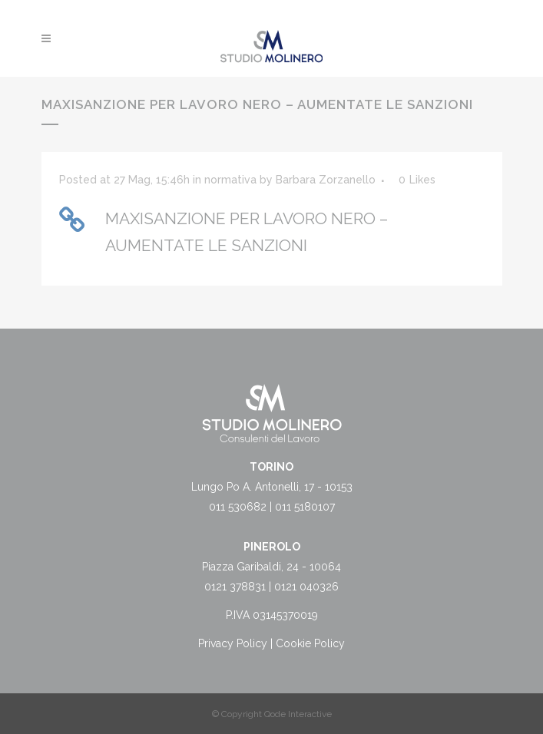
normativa (230, 180)
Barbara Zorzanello (326, 180)
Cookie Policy (310, 643)
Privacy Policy (232, 643)
